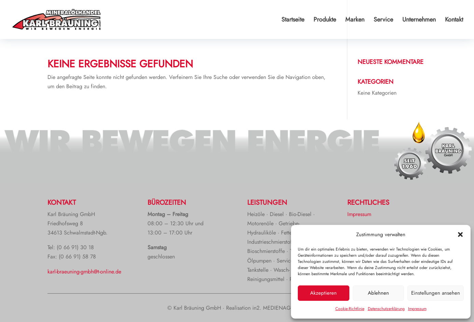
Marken (354, 20)
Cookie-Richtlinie (349, 309)
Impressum (417, 309)
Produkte (324, 20)
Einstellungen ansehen (435, 293)
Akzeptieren (323, 293)
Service (383, 20)
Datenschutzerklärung (386, 309)
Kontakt (454, 20)
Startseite (292, 20)
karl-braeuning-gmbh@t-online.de (84, 272)
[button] (460, 234)
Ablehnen (378, 293)
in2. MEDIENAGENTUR (279, 308)
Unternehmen (419, 20)
